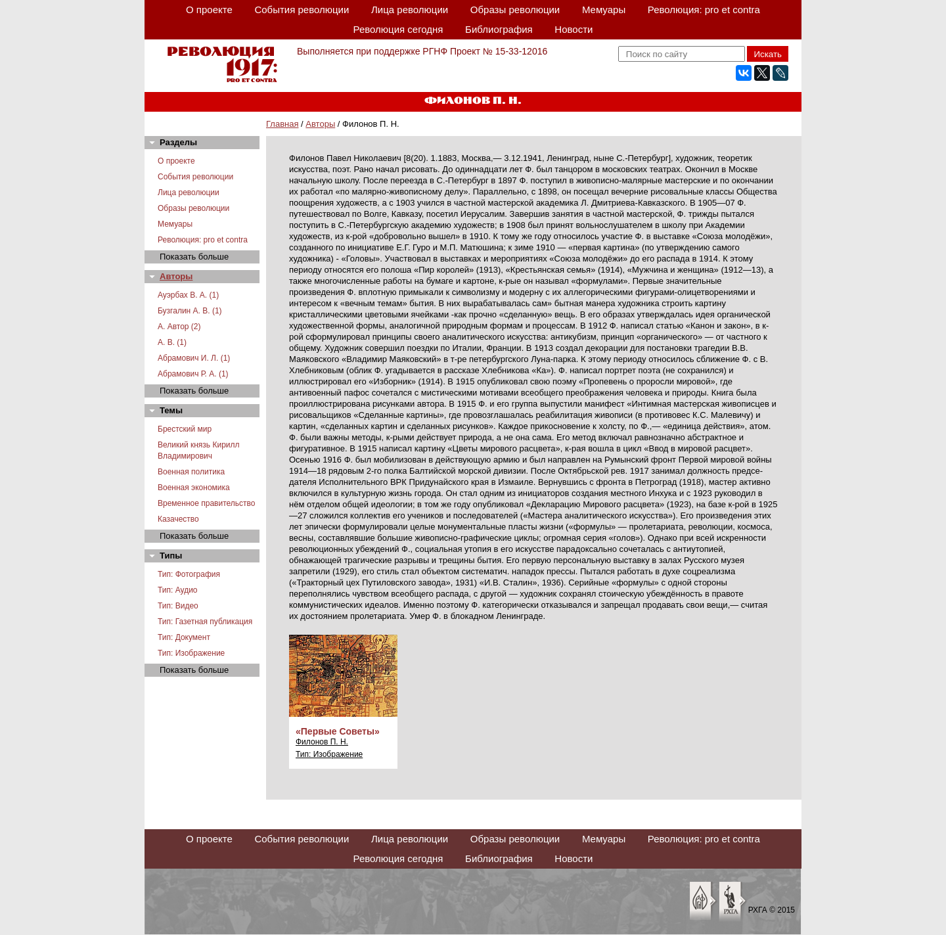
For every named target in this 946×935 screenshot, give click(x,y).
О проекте (209, 9)
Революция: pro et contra (704, 9)
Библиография (499, 29)
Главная (282, 124)
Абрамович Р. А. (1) (193, 373)
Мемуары (603, 9)
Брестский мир (185, 429)
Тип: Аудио (178, 590)
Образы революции (515, 9)
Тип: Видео (178, 605)
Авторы (320, 124)
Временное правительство (206, 503)
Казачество (178, 519)
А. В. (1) (172, 342)
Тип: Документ (184, 637)
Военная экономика (194, 487)
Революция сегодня (398, 29)
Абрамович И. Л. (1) (194, 358)
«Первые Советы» (338, 731)
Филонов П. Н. (322, 741)
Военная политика (191, 471)
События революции (301, 9)
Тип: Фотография (189, 574)
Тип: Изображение (191, 653)
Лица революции (409, 9)
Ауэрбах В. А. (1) (188, 295)
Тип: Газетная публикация (205, 621)
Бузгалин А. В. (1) (190, 310)
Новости (573, 29)
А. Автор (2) (179, 326)
